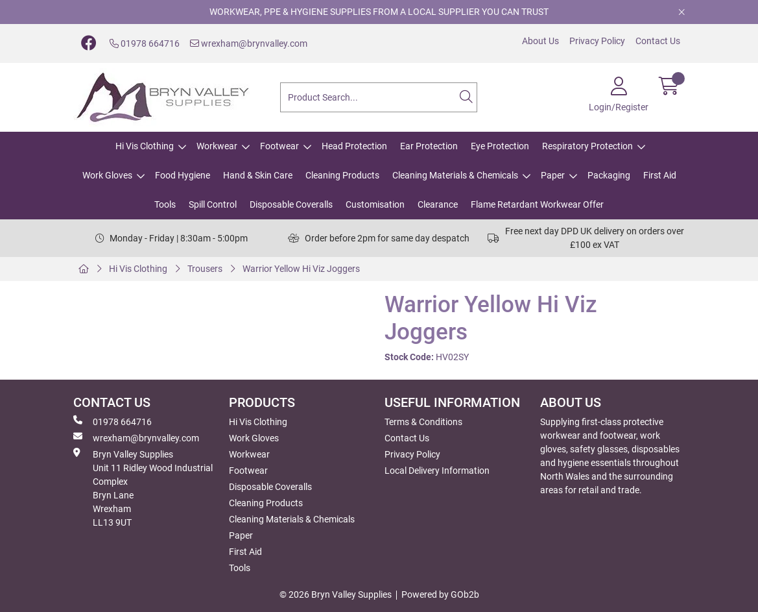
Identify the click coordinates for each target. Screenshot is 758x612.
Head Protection (354, 146)
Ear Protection (429, 146)
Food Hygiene (182, 175)
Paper (553, 175)
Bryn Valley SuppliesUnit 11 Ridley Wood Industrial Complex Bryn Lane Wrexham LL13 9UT (143, 488)
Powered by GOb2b (440, 594)
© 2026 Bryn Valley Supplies (335, 594)
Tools (165, 204)
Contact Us (657, 41)
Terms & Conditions (423, 422)
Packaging (608, 175)
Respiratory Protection (587, 146)
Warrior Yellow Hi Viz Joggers (301, 268)
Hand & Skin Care (257, 175)
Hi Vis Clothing (144, 146)
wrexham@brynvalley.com (248, 43)
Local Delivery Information (437, 470)
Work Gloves (107, 175)
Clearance (438, 204)
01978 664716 (145, 43)
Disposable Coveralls (291, 204)
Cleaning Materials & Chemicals (455, 175)
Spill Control (213, 204)
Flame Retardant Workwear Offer (537, 204)
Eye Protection (500, 146)
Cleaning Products (342, 175)
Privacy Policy (597, 41)
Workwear (216, 146)
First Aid (659, 175)
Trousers (204, 268)
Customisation (375, 204)
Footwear (279, 146)
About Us (540, 41)
